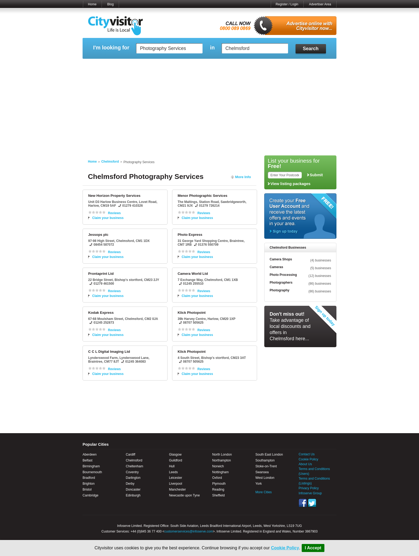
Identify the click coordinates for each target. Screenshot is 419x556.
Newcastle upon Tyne (184, 495)
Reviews (114, 213)
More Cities (263, 492)
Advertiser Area (320, 4)
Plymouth (219, 483)
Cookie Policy (285, 548)
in (212, 47)
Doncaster (133, 489)
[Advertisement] (209, 112)
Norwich (218, 466)
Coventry (132, 472)
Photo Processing (283, 274)
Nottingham (220, 472)
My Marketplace (133, 65)
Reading (218, 489)
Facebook (303, 503)
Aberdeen (89, 454)
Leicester (175, 478)
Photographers (281, 282)
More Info (243, 177)
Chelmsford (110, 161)
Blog (110, 4)
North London (222, 454)
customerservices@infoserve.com (188, 531)
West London (264, 478)
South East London (269, 454)
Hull (171, 466)
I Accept (313, 548)
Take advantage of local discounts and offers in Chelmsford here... (290, 326)
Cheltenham (134, 466)
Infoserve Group (310, 493)
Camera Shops (281, 259)
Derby (130, 483)
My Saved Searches (242, 65)
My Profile (212, 65)
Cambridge (90, 495)
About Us (305, 464)
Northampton (221, 460)
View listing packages (290, 184)
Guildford (175, 460)
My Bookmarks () (313, 65)
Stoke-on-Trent (266, 466)
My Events (161, 65)
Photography (279, 290)
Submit (316, 175)
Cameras (276, 267)
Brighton (89, 483)
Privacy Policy (309, 488)
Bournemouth (92, 472)
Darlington (133, 478)
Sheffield (218, 495)
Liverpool (175, 483)
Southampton (265, 460)
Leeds (173, 472)
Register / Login (287, 4)
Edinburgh (133, 495)
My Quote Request (278, 65)
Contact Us (307, 454)
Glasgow (175, 454)
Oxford (217, 478)
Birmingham (91, 466)
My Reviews (187, 65)
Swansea (262, 472)
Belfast (87, 460)
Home (92, 4)
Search (311, 48)
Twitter (312, 503)
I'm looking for (111, 47)
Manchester (177, 489)
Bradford (89, 478)
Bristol (87, 489)
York (258, 483)
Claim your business (107, 218)
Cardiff (130, 454)
